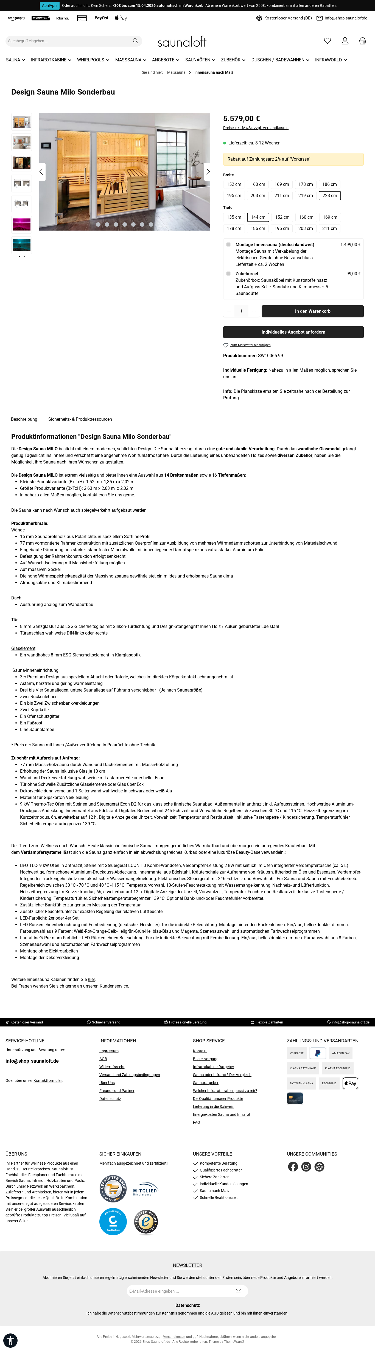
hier (91, 979)
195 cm (234, 195)
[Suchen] (135, 41)
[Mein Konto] (345, 41)
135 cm (234, 217)
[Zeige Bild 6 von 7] (142, 224)
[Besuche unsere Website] (319, 1167)
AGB (103, 1059)
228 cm (330, 195)
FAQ (196, 1122)
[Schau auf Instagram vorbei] (306, 1167)
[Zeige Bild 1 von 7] (98, 224)
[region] (112, 185)
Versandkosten (174, 1337)
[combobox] (67, 41)
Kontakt (200, 1051)
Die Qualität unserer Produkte (218, 1098)
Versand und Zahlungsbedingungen (129, 1075)
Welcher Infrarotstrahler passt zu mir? (225, 1090)
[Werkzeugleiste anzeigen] (10, 1340)
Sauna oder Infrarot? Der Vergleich (222, 1075)
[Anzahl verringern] (228, 311)
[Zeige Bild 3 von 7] (116, 224)
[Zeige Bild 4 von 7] (124, 224)
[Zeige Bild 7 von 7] (151, 224)
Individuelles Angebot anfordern (293, 332)
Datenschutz (110, 1098)
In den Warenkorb (313, 311)
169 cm (282, 184)
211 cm (282, 195)
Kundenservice (114, 986)
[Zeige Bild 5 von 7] (133, 224)
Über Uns (107, 1082)
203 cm (258, 195)
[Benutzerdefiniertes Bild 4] (146, 1222)
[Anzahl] (241, 311)
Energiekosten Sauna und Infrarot (221, 1114)
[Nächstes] (208, 172)
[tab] (24, 419)
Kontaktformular (47, 1080)
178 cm (305, 184)
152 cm (234, 184)
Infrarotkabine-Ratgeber (213, 1067)
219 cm (305, 195)
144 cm (258, 217)
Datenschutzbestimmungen (131, 1313)
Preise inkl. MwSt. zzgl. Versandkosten (256, 128)
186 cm (329, 184)
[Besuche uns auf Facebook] (293, 1167)
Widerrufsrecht (112, 1067)
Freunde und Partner (117, 1090)
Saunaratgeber (206, 1082)
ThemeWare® (234, 1342)
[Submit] (238, 1291)
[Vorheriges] (41, 172)
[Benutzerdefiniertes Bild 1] (113, 1188)
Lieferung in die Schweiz (213, 1106)
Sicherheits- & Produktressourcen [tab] (80, 419)
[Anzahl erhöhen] (254, 311)
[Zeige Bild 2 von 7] (107, 224)
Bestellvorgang (206, 1059)
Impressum (109, 1051)
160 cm (258, 184)
